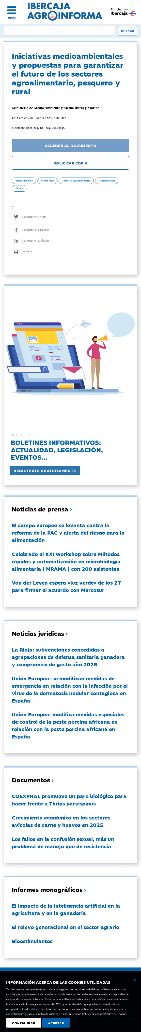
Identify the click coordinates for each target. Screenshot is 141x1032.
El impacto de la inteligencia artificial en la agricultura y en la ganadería (66, 909)
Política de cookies (115, 1014)
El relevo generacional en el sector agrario (65, 927)
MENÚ (12, 18)
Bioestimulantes (32, 941)
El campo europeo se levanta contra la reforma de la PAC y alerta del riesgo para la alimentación (68, 532)
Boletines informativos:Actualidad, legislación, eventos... (57, 449)
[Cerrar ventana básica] (135, 979)
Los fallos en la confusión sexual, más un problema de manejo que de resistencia (63, 842)
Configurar (23, 1023)
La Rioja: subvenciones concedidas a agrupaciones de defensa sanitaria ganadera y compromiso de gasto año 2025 (68, 657)
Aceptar (56, 1023)
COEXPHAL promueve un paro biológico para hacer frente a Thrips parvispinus (69, 799)
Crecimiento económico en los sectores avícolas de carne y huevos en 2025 (61, 821)
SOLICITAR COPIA (71, 162)
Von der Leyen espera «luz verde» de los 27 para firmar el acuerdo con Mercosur (66, 586)
